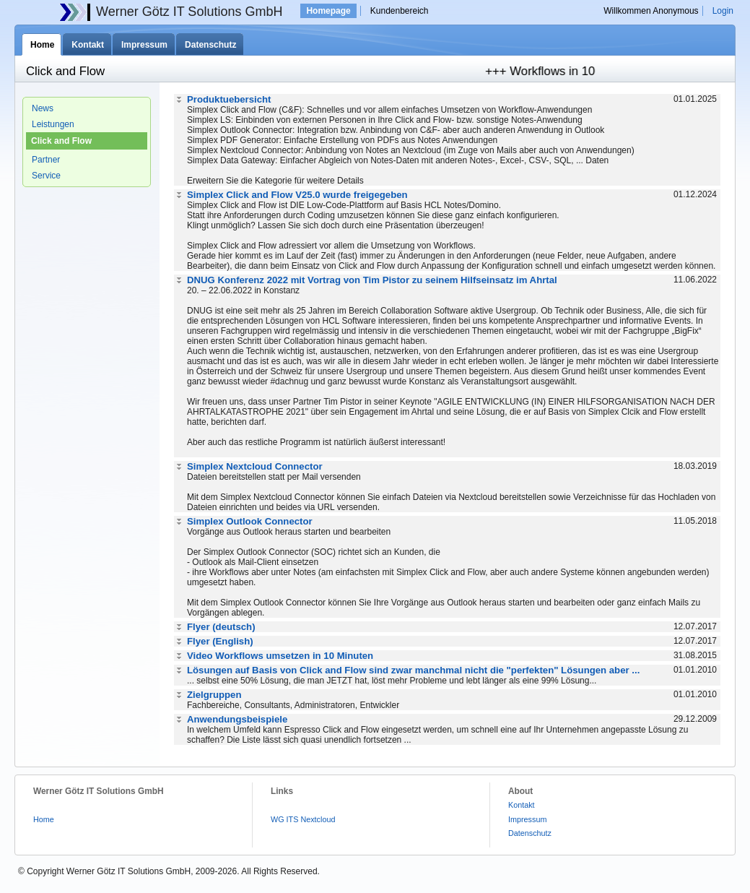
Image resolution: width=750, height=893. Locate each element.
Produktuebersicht (229, 99)
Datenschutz (210, 45)
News (42, 108)
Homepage (328, 11)
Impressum (144, 45)
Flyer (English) (220, 641)
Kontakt (87, 45)
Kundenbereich (399, 11)
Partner (46, 160)
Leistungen (53, 124)
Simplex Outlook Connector (250, 521)
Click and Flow (61, 141)
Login (722, 11)
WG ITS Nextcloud (303, 819)
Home (42, 45)
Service (46, 176)
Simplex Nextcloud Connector (255, 466)
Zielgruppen (214, 694)
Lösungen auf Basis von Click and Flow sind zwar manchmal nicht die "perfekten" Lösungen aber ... (413, 670)
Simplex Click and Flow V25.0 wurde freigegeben (297, 194)
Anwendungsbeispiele (237, 719)
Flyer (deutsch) (221, 626)
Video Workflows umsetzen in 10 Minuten (280, 655)
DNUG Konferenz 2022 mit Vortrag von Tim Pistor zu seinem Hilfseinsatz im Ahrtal (372, 280)
